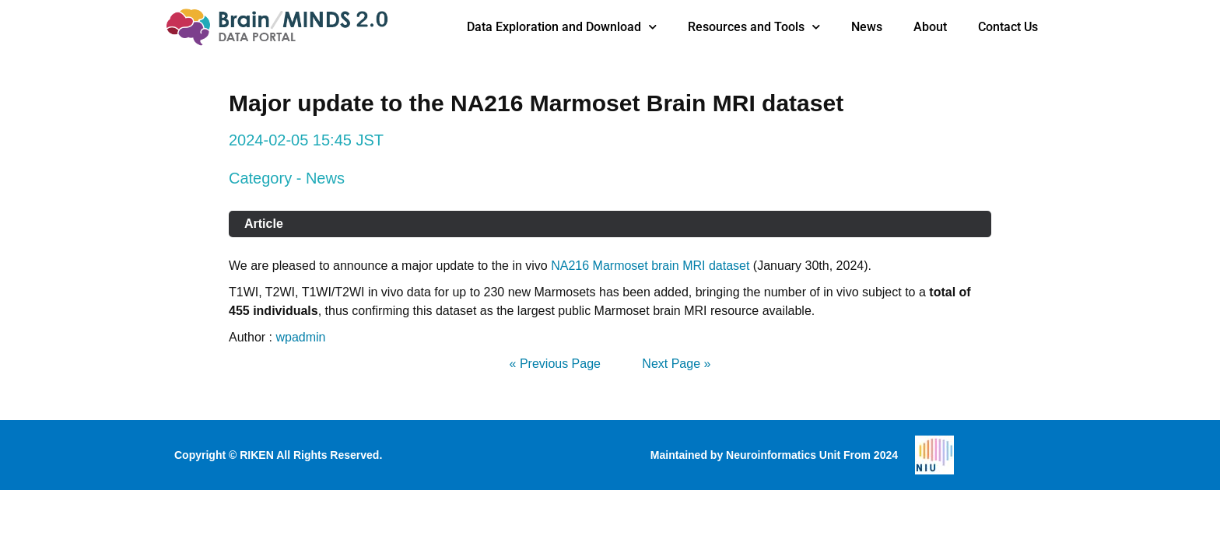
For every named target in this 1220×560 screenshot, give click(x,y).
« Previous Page (555, 363)
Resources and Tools (754, 27)
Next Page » (676, 363)
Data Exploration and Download (562, 27)
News (866, 26)
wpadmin (300, 337)
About (930, 26)
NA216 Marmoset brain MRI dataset (650, 265)
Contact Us (1008, 26)
